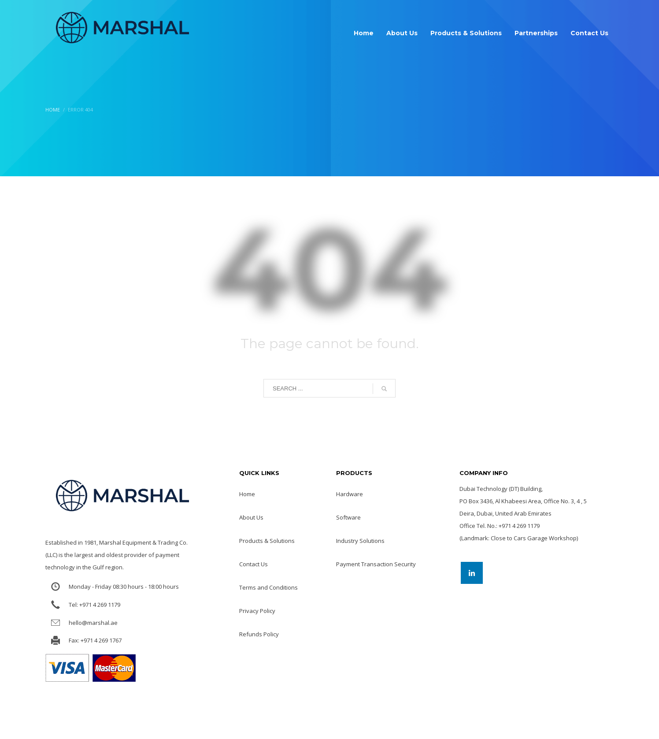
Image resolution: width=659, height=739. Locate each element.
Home (52, 109)
